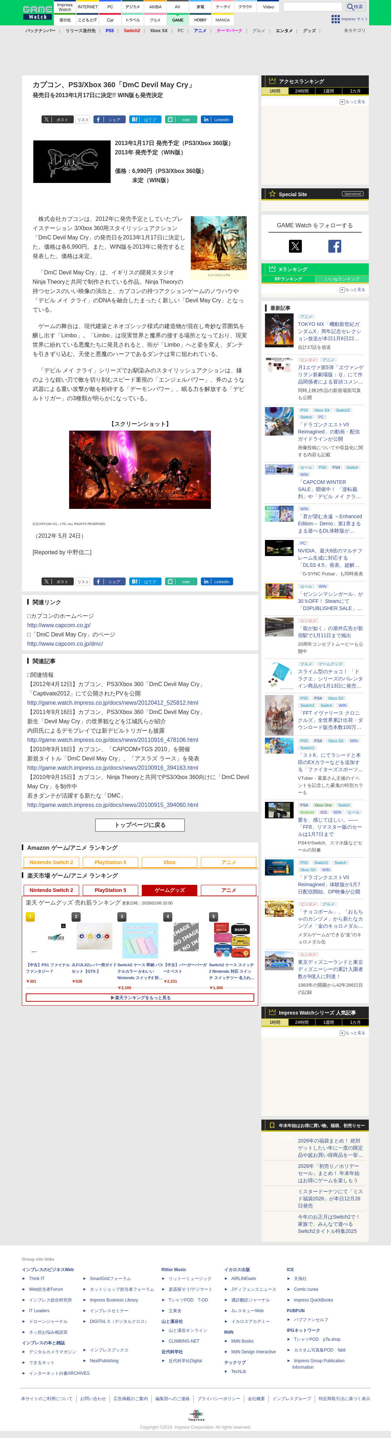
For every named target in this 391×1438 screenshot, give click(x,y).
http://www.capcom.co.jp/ (59, 625)
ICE (290, 1269)
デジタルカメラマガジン (52, 1351)
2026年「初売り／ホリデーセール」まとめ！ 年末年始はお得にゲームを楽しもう (328, 1173)
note (186, 120)
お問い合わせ (93, 1398)
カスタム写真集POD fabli (320, 1350)
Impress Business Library (114, 1300)
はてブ (150, 120)
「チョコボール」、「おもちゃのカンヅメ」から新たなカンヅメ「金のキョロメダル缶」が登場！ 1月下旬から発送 (330, 926)
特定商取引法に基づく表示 (344, 1398)
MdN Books (242, 1341)
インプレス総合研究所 (50, 1300)
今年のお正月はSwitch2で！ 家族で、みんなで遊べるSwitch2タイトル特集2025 (329, 1224)
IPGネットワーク (303, 1330)
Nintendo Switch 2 (51, 862)
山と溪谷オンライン (188, 1330)
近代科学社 (172, 1351)
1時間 (275, 91)
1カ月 (355, 91)
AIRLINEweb (243, 1278)
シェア (114, 120)
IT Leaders (39, 1310)
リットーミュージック (190, 1278)
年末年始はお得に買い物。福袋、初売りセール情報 (322, 1127)
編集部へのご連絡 (172, 1398)
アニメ (228, 862)
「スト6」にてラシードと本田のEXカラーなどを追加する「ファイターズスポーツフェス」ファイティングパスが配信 (330, 769)
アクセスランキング (301, 81)
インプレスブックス (109, 1350)
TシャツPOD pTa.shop (317, 1339)
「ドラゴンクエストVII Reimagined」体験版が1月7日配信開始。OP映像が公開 (329, 884)
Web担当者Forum (46, 1289)
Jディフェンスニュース (253, 1289)
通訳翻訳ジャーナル (250, 1300)
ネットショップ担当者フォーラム (122, 1289)
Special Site (293, 194)
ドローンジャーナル (48, 1321)
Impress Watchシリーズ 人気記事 (317, 1013)
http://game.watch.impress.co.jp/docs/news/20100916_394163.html (112, 768)
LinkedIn (222, 120)
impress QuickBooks (313, 1300)
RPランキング (288, 279)
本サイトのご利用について (47, 1398)
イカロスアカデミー (250, 1321)
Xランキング (293, 269)
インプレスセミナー (109, 1310)
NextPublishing (104, 1360)
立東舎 (175, 1310)
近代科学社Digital (185, 1360)
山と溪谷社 (172, 1321)
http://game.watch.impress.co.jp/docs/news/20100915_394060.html (112, 805)
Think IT (36, 1278)
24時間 (301, 91)
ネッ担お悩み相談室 (48, 1332)
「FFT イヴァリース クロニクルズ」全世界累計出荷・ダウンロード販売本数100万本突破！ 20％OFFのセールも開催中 (330, 727)
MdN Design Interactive (253, 1351)
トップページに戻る (140, 825)
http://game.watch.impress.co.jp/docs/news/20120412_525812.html (112, 703)
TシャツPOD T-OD (188, 1300)
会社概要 (256, 1398)
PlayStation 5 (110, 862)
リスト (83, 120)
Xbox (169, 862)
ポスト (62, 120)
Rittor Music (173, 1269)
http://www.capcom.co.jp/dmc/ (65, 644)
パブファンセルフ (311, 1319)
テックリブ (235, 1362)
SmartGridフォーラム (110, 1278)
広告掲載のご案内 (131, 1398)
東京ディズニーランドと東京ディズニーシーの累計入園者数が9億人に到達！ (330, 969)
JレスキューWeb (247, 1310)
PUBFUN (296, 1310)
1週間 (328, 91)
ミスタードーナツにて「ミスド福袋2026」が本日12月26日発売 (330, 1199)
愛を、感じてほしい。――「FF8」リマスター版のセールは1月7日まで (330, 827)
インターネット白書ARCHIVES (59, 1373)
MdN (228, 1332)
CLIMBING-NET (184, 1341)
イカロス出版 (237, 1269)
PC (181, 30)
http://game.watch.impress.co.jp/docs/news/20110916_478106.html (112, 740)
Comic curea (306, 1289)
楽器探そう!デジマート (191, 1289)
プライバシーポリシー (218, 1398)
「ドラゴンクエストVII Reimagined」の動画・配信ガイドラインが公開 (329, 432)
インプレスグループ (291, 1398)
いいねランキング (342, 279)
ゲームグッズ (170, 890)
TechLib (238, 1371)
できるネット (42, 1362)
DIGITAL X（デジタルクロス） (119, 1321)
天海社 (300, 1278)
